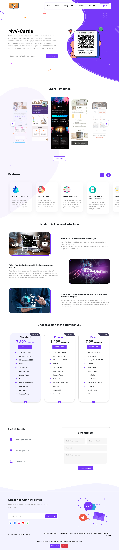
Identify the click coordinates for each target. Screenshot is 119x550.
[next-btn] (106, 124)
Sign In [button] (104, 6)
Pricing (65, 6)
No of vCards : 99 (59, 356)
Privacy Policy (63, 533)
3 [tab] (60, 408)
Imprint (108, 535)
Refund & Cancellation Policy (80, 533)
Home (49, 6)
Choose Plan (25, 347)
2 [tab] (59, 408)
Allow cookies (55, 546)
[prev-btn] (13, 124)
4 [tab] (62, 408)
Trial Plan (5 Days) (94, 352)
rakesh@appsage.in (22, 451)
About (57, 6)
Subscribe (51, 516)
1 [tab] (57, 408)
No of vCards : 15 (25, 356)
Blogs (73, 6)
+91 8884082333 (21, 462)
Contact (81, 6)
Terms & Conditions (50, 533)
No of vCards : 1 (93, 356)
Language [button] (91, 6)
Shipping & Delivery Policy (100, 533)
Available (52, 56)
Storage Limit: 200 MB (26, 360)
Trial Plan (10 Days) (25, 352)
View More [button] (59, 158)
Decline (64, 546)
